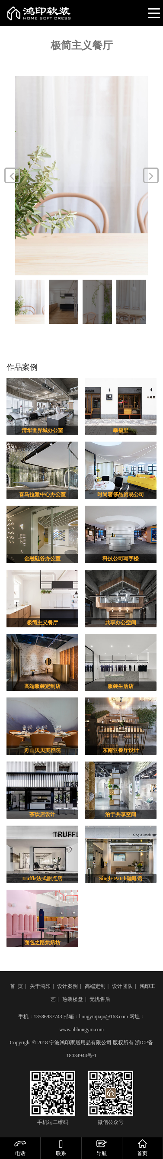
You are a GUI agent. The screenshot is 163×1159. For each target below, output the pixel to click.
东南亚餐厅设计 (120, 750)
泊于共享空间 (120, 814)
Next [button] (151, 175)
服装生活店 (121, 686)
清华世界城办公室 (42, 430)
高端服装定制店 (42, 686)
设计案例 (67, 986)
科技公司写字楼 (120, 558)
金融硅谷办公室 (42, 558)
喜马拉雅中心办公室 (42, 494)
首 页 (16, 986)
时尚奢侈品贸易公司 (120, 494)
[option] (81, 175)
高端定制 (95, 986)
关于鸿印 (40, 986)
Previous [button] (12, 175)
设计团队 (122, 986)
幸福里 (120, 430)
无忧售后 (99, 999)
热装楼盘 (72, 999)
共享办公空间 (120, 623)
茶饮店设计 (42, 814)
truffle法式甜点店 (42, 878)
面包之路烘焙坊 (42, 942)
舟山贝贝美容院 (42, 750)
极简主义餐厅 (42, 623)
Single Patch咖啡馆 (120, 878)
